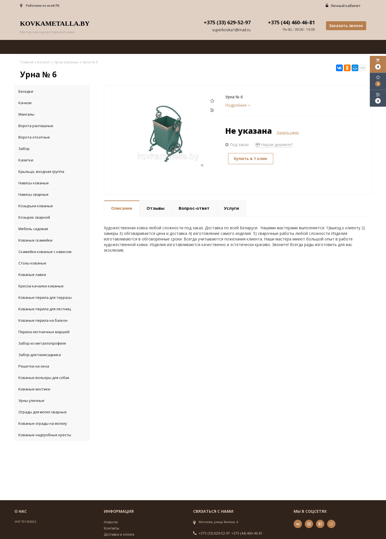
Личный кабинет (343, 5)
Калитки (25, 160)
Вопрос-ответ (194, 208)
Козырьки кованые (35, 205)
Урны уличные (31, 400)
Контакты (111, 528)
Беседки (25, 91)
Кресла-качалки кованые (41, 285)
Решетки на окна (33, 366)
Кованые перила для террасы (45, 297)
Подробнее (237, 105)
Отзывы (155, 208)
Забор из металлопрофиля (42, 343)
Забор (24, 148)
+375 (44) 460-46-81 (247, 533)
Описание (121, 208)
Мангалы (26, 114)
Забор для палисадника (39, 354)
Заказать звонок (346, 25)
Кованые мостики (34, 389)
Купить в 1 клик (250, 158)
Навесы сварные (33, 194)
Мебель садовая (33, 228)
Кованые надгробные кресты (44, 434)
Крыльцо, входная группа (41, 171)
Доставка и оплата (119, 534)
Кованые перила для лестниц (44, 308)
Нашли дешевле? (274, 144)
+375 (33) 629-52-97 (214, 533)
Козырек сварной (34, 217)
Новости (111, 522)
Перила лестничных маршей (43, 331)
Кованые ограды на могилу (42, 423)
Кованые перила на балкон (43, 320)
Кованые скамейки (35, 240)
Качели (25, 102)
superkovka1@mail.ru (231, 29)
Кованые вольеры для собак (43, 377)
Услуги (231, 208)
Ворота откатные (34, 137)
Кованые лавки (32, 274)
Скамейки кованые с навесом (44, 251)
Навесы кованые (33, 182)
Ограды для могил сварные (42, 411)
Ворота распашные (35, 125)
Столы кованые (32, 263)
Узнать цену (288, 132)
